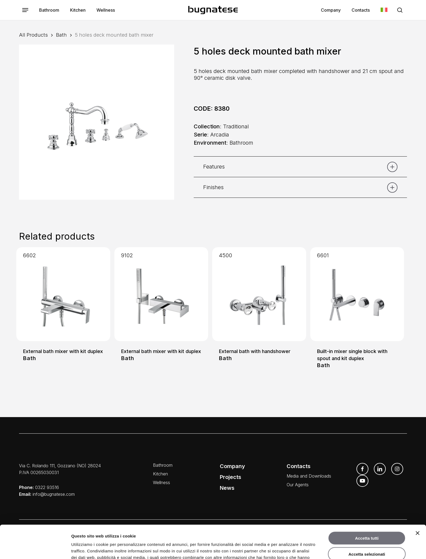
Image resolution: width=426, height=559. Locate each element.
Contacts (299, 466)
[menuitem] (384, 10)
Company (232, 466)
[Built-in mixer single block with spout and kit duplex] (357, 294)
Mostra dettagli (284, 548)
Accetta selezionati (366, 521)
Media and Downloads (309, 476)
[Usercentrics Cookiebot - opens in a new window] (35, 548)
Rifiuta (367, 536)
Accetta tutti (367, 505)
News (227, 488)
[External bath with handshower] (259, 294)
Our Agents (298, 484)
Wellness (161, 482)
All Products (33, 35)
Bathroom (163, 465)
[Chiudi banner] (417, 500)
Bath (61, 35)
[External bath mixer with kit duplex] (63, 294)
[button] (25, 10)
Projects (230, 477)
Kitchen (160, 474)
